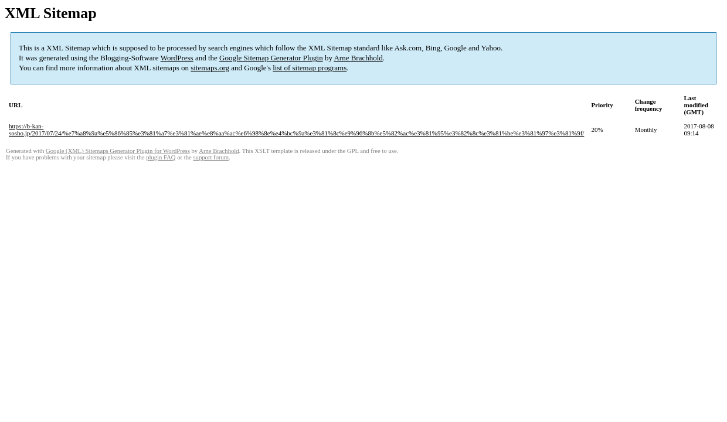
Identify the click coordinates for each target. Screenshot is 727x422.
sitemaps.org (210, 67)
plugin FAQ (160, 157)
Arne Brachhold (358, 57)
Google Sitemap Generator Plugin (271, 57)
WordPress (177, 57)
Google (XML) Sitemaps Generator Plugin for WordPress (118, 151)
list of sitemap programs (309, 67)
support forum (211, 157)
